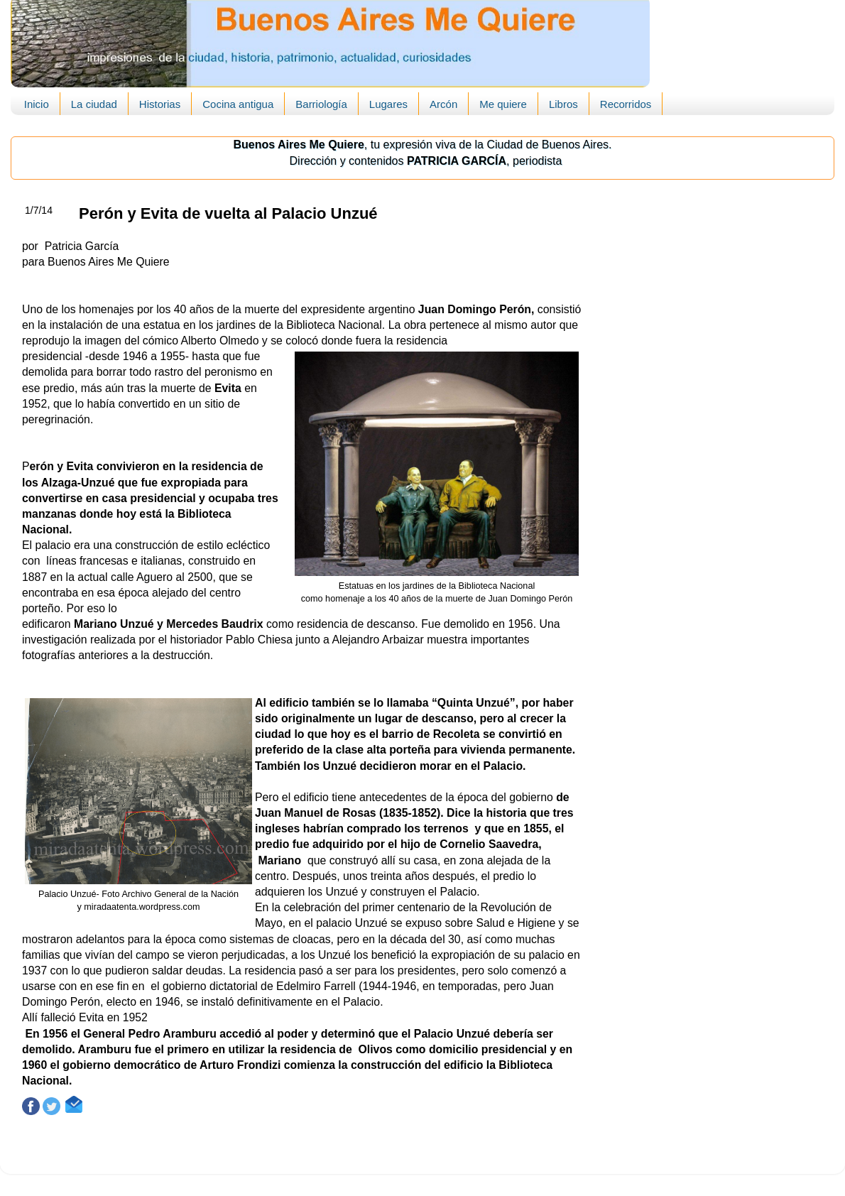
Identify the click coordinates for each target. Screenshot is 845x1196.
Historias (159, 104)
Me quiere (503, 104)
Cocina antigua (237, 104)
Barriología (321, 104)
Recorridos (626, 104)
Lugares (388, 104)
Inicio (36, 104)
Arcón (443, 104)
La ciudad (94, 104)
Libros (563, 104)
